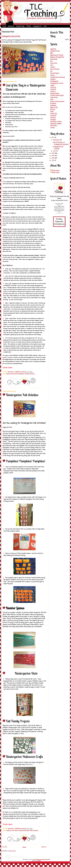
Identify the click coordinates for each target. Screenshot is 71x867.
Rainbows (53, 105)
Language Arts (37, 26)
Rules (52, 112)
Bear (51, 53)
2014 (53, 158)
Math (45, 26)
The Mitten (53, 126)
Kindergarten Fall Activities (11, 36)
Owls (31, 830)
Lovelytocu (39, 860)
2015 (53, 156)
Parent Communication (57, 101)
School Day (32, 373)
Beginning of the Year (56, 55)
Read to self (54, 107)
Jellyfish (52, 79)
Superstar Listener (56, 122)
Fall (13, 830)
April (54, 151)
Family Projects (54, 73)
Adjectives (53, 49)
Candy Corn (9, 830)
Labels (52, 85)
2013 (53, 160)
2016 (53, 153)
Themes (28, 26)
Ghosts (16, 830)
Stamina (53, 118)
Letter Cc (53, 91)
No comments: (22, 371)
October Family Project (24, 830)
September (56, 140)
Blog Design (53, 59)
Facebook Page (20, 26)
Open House (53, 97)
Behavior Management (57, 57)
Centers (8, 373)
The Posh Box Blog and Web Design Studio (41, 859)
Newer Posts (4, 846)
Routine (27, 373)
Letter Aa (53, 87)
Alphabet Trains (55, 51)
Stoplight (53, 120)
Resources (11, 26)
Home (4, 26)
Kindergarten (21, 373)
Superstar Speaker (56, 124)
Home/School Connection (57, 77)
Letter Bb (53, 89)
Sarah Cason (56, 170)
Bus (51, 61)
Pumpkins (35, 830)
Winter (52, 128)
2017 (53, 138)
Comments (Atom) (12, 850)
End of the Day (14, 373)
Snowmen (53, 116)
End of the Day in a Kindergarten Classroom (61, 143)
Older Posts (43, 846)
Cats (51, 65)
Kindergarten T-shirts (56, 83)
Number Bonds (54, 93)
